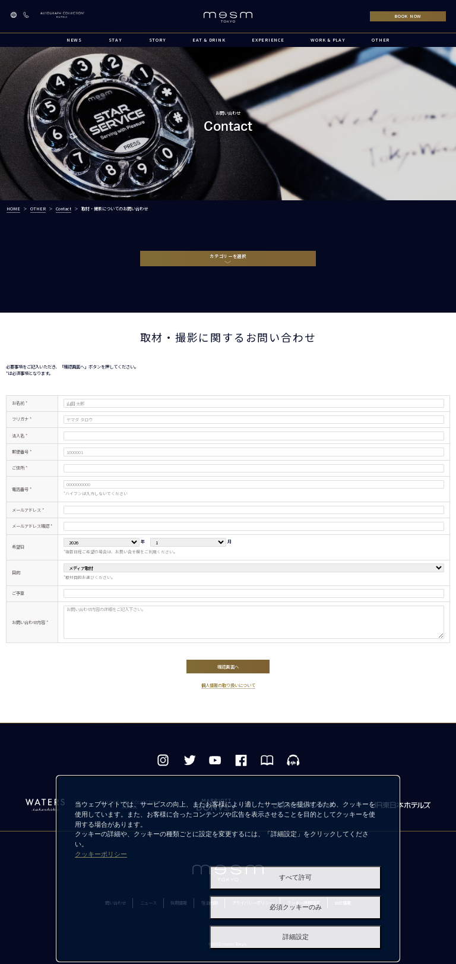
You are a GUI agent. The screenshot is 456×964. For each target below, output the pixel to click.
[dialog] (228, 868)
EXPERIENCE (268, 40)
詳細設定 (296, 937)
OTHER (381, 40)
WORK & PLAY (328, 40)
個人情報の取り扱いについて (228, 688)
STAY (115, 40)
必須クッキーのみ (296, 907)
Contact (63, 209)
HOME (13, 209)
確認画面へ (228, 668)
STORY (157, 40)
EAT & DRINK (208, 40)
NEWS (74, 40)
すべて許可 (295, 877)
